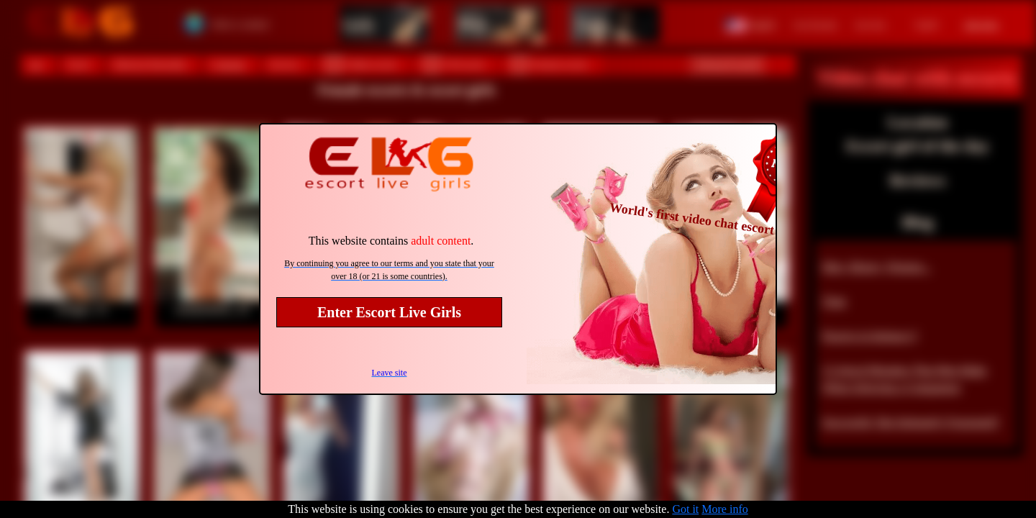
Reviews (917, 180)
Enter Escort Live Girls (389, 312)
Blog (917, 222)
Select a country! (241, 24)
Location (918, 122)
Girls (357, 24)
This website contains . (391, 241)
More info (724, 509)
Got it (685, 509)
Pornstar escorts (549, 64)
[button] (751, 23)
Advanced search (727, 65)
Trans (592, 24)
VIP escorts (454, 64)
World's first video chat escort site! (705, 220)
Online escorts (361, 64)
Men (472, 24)
